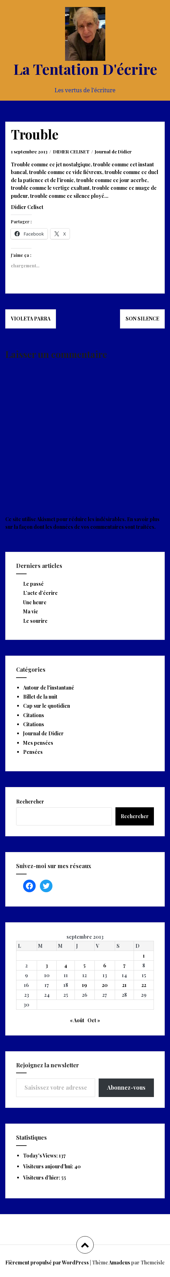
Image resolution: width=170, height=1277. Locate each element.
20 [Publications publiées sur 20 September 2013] (105, 985)
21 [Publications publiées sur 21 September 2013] (124, 985)
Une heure (35, 602)
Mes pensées (38, 742)
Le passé (33, 583)
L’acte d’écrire (40, 593)
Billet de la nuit (40, 696)
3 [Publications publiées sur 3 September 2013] (46, 965)
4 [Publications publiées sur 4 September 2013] (65, 965)
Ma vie (30, 611)
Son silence (142, 318)
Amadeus (119, 1262)
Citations (33, 715)
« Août (77, 1020)
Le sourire (35, 621)
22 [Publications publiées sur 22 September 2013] (143, 985)
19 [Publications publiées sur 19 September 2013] (84, 985)
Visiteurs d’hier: (42, 1177)
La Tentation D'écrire (85, 69)
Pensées (33, 752)
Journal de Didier (113, 151)
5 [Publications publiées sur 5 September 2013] (84, 965)
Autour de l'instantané (48, 687)
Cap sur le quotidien (46, 705)
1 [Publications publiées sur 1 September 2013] (144, 955)
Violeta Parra (30, 318)
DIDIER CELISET (71, 151)
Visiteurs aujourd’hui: (48, 1166)
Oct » (93, 1020)
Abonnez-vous (126, 1087)
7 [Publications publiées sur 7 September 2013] (124, 965)
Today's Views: (41, 1155)
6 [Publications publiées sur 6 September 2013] (104, 965)
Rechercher (30, 801)
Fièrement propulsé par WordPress (47, 1262)
